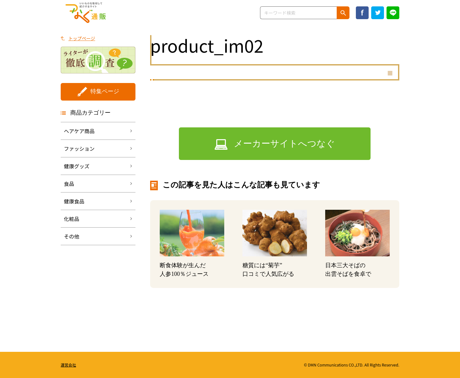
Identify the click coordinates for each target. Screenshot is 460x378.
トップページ (81, 38)
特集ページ (104, 91)
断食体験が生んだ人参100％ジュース (184, 269)
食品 (69, 183)
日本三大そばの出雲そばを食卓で (348, 269)
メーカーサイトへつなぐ (284, 143)
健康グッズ (76, 166)
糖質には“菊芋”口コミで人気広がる (268, 269)
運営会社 (68, 364)
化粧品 (71, 219)
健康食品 (74, 201)
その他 (71, 236)
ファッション (79, 148)
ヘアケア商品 (79, 131)
